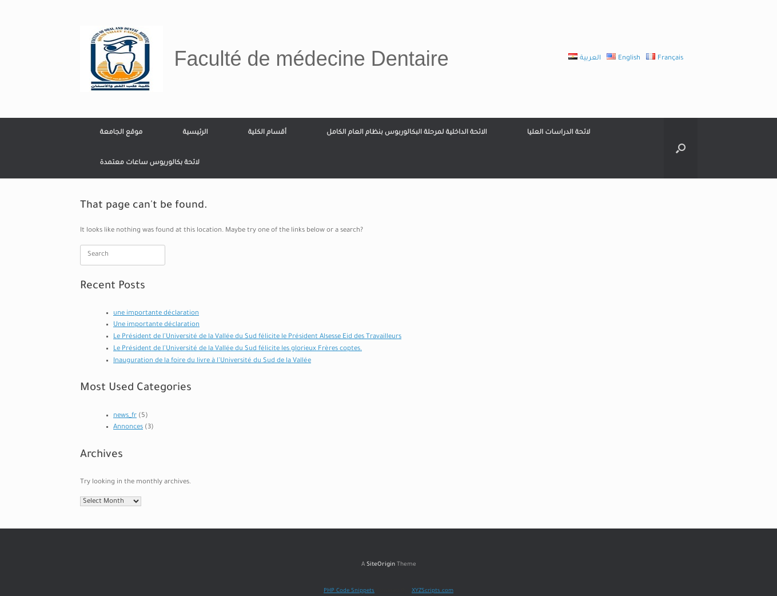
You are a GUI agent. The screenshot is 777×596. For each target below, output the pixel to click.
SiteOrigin (380, 565)
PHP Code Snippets (349, 591)
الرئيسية (195, 133)
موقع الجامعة (121, 133)
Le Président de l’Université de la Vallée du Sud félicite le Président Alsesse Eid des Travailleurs (257, 337)
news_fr (125, 416)
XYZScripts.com (432, 591)
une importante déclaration (156, 313)
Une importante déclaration (156, 325)
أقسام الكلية (267, 133)
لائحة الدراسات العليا (559, 133)
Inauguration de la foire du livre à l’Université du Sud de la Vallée (212, 361)
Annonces (128, 427)
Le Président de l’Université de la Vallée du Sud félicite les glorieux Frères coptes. (237, 349)
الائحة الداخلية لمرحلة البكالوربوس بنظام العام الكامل (406, 133)
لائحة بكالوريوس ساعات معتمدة (150, 163)
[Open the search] (681, 148)
